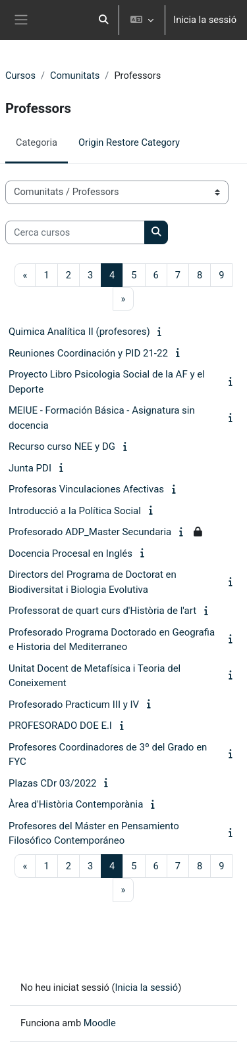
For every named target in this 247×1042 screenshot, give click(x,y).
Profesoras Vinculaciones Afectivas (86, 489)
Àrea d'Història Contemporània (76, 804)
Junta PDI (30, 468)
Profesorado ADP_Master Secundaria (90, 532)
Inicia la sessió (204, 20)
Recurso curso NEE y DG (62, 446)
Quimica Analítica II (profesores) (79, 331)
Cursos (20, 75)
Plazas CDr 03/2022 (53, 783)
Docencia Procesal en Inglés (70, 553)
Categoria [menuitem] (36, 142)
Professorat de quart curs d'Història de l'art (102, 611)
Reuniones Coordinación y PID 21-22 (88, 353)
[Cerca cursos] (75, 232)
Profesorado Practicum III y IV (74, 704)
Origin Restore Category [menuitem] (129, 142)
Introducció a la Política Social (75, 511)
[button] (104, 20)
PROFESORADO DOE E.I (60, 725)
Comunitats (74, 75)
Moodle (100, 1023)
